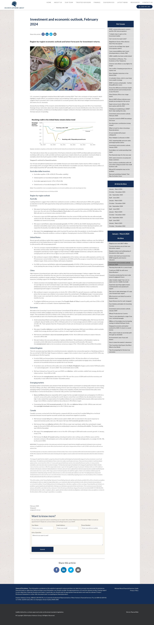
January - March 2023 (115, 223)
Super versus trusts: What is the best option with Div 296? (119, 105)
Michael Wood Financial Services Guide (126, 588)
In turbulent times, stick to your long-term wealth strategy (120, 79)
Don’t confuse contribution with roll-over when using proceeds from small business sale (120, 164)
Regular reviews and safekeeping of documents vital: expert (120, 252)
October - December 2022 (117, 226)
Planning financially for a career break (120, 267)
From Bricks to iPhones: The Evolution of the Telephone (117, 60)
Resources (135, 2)
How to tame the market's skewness (120, 342)
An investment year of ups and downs (118, 338)
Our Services (108, 2)
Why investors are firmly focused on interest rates (120, 297)
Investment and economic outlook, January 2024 (119, 309)
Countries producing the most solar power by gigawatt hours (120, 276)
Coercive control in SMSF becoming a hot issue (120, 119)
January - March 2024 (115, 212)
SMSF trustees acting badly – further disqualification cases (120, 84)
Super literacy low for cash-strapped (120, 301)
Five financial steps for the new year (120, 155)
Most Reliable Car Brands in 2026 (119, 137)
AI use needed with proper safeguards (117, 134)
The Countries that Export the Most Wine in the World (120, 346)
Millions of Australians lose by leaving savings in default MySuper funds (120, 322)
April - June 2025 (114, 197)
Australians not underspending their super (120, 151)
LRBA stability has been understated (120, 56)
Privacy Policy (134, 590)
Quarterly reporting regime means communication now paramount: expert (119, 286)
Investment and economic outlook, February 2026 (119, 114)
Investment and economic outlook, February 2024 (119, 263)
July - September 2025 (116, 195)
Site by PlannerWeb (132, 612)
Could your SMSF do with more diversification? (118, 271)
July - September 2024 (116, 206)
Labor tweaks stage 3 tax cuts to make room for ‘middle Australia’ (119, 281)
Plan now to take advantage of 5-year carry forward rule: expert (120, 292)
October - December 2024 (117, 203)
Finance (97, 2)
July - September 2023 (116, 217)
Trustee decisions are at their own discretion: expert (119, 247)
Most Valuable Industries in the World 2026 (118, 74)
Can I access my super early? (118, 39)
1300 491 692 (144, 6)
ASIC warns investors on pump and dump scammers (120, 159)
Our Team (69, 2)
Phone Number (92, 527)
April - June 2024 (114, 209)
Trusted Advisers (83, 2)
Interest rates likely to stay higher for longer (120, 64)
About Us (58, 2)
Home (49, 2)
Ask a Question (67, 538)
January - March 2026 (115, 189)
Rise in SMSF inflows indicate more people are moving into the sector (119, 100)
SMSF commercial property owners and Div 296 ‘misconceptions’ (119, 30)
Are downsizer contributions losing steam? (120, 124)
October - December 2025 (117, 192)
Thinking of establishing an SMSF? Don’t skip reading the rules (119, 110)
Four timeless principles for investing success (120, 305)
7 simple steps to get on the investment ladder (117, 35)
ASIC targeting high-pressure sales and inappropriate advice (120, 141)
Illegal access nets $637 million (118, 243)
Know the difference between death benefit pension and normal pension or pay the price (120, 89)
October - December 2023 (117, 215)
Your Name (42, 527)
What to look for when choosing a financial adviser (119, 129)
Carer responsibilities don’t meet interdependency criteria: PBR (119, 52)
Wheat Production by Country (118, 313)
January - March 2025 (115, 200)
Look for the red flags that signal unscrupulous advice (119, 47)
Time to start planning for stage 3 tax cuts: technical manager (120, 317)
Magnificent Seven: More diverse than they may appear (119, 42)
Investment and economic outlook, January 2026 (119, 146)
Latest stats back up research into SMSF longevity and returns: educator (119, 258)
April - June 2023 (114, 220)
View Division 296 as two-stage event (118, 95)
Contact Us (148, 2)
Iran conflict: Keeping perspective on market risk (120, 69)
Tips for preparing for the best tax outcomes (119, 351)
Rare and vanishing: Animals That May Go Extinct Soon (119, 175)
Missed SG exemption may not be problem (119, 170)
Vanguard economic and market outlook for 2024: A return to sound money (120, 328)
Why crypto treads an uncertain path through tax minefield (120, 333)
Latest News (122, 2)
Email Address (67, 527)
